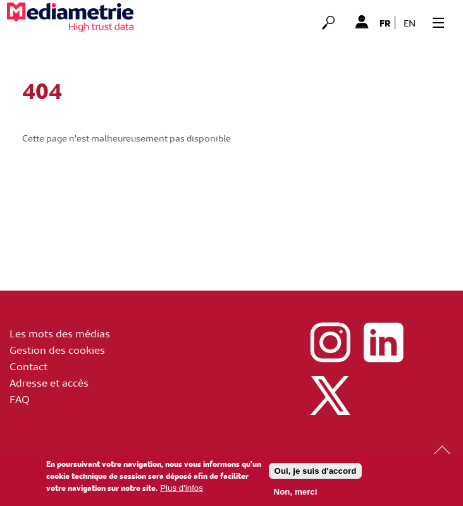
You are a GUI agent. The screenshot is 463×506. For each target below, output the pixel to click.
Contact (28, 366)
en (410, 23)
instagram (330, 342)
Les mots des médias (59, 333)
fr (385, 22)
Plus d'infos (181, 490)
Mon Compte (361, 21)
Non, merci (296, 493)
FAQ (19, 399)
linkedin (383, 342)
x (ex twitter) (330, 395)
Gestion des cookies (57, 349)
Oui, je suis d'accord (316, 473)
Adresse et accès (49, 382)
